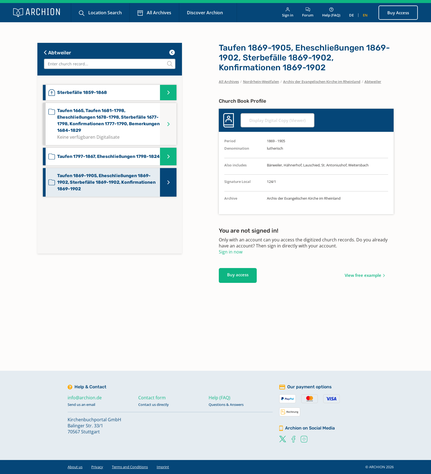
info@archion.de (85, 398)
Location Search (104, 13)
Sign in (287, 12)
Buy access (237, 274)
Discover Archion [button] (205, 13)
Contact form (152, 398)
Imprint (163, 466)
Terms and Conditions (130, 466)
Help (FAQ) (331, 12)
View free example (363, 275)
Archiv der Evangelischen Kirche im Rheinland (321, 81)
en (365, 15)
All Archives (158, 13)
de (351, 15)
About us (75, 466)
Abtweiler (57, 53)
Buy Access (398, 12)
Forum (307, 12)
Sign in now (230, 252)
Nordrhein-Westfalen (261, 81)
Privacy (97, 466)
